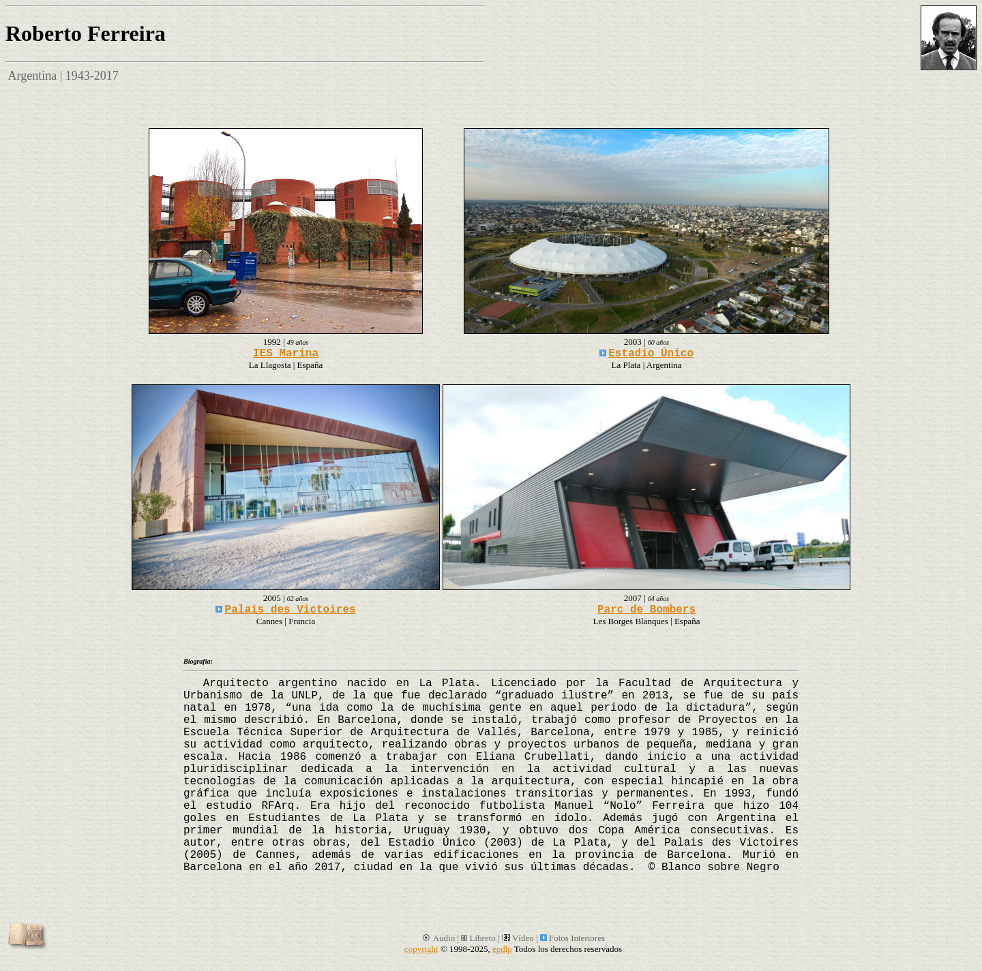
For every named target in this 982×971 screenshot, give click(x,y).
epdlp (502, 949)
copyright (421, 949)
